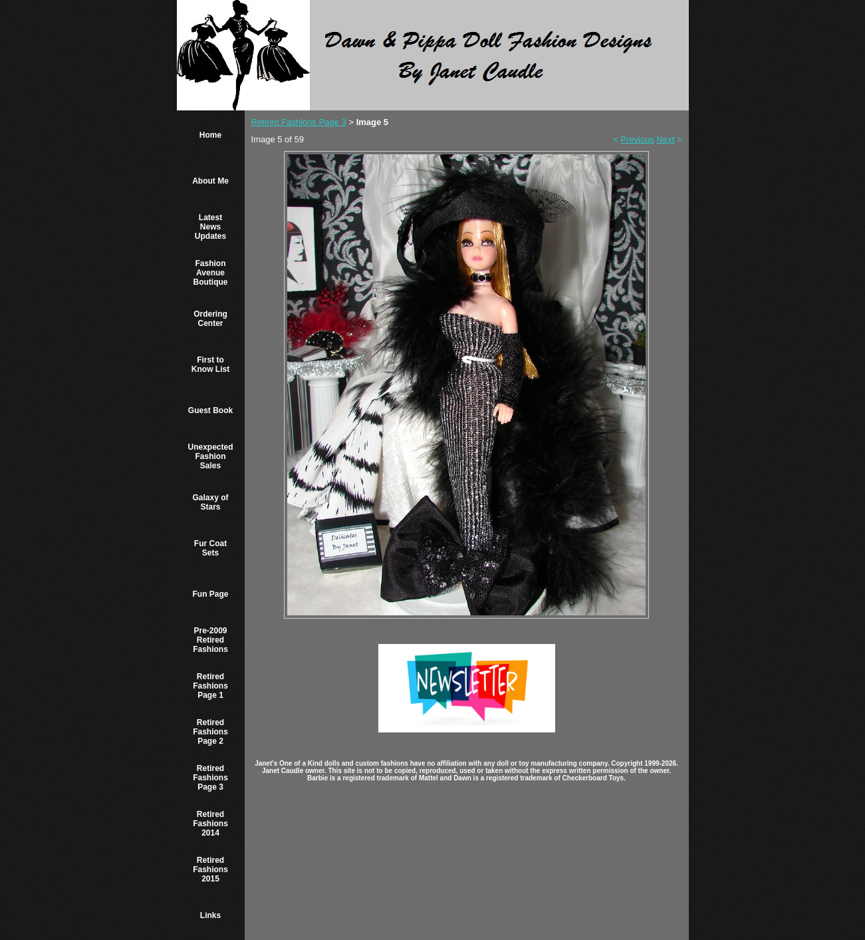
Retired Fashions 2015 (210, 869)
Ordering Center (210, 318)
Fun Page (211, 594)
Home (210, 135)
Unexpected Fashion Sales (210, 456)
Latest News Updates (210, 227)
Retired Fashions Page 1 (210, 686)
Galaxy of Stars (211, 502)
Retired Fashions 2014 (210, 824)
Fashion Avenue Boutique (210, 273)
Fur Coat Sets (210, 548)
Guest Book (210, 410)
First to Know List (210, 364)
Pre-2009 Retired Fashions (210, 640)
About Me (210, 181)
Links (210, 915)
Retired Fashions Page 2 (210, 732)
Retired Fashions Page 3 (210, 778)
